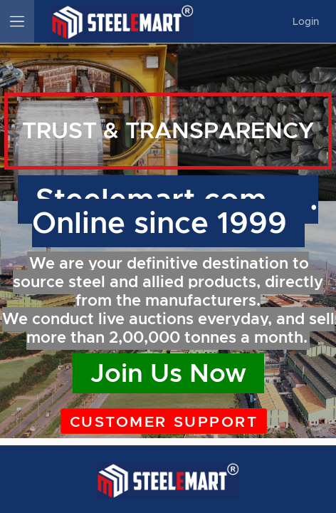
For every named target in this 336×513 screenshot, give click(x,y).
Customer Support (164, 422)
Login (306, 21)
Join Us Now (168, 373)
